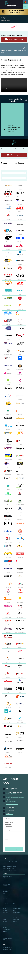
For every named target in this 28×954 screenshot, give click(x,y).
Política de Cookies (7, 949)
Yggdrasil (5, 910)
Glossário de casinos (7, 941)
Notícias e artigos (6, 929)
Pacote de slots (6, 879)
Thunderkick (5, 914)
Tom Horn (5, 921)
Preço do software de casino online (7, 935)
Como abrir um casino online (7, 939)
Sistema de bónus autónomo (9, 887)
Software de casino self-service (9, 866)
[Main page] (11, 4)
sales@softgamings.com (12, 788)
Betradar (4, 919)
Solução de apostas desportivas (7, 885)
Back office (5, 898)
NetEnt (14, 903)
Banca (4, 893)
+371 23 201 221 (10, 810)
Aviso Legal (5, 951)
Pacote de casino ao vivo (8, 882)
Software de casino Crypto (8, 868)
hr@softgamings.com (11, 800)
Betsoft (4, 908)
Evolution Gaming (6, 903)
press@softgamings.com (12, 796)
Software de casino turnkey (8, 864)
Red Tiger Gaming (17, 908)
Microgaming (5, 912)
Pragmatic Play (16, 914)
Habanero (15, 921)
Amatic (14, 910)
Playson (15, 906)
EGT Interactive (16, 912)
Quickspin (15, 917)
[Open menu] (25, 6)
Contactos (5, 931)
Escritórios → (9, 813)
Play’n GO (5, 906)
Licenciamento (6, 895)
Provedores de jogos (5, 20)
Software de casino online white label (10, 861)
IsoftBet (4, 917)
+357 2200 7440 (10, 807)
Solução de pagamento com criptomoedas (8, 891)
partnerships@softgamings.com (14, 792)
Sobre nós (5, 927)
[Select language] (25, 2)
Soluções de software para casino (10, 870)
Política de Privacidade (7, 947)
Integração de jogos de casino (7, 877)
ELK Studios (16, 919)
